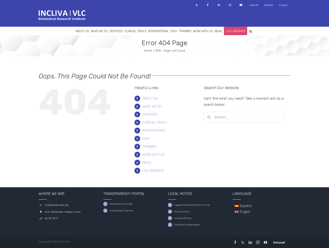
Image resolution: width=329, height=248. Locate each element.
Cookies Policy (182, 218)
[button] (250, 31)
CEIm (146, 139)
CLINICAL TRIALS (154, 122)
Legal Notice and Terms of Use (192, 204)
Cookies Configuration (187, 224)
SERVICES (149, 114)
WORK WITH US (153, 155)
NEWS (146, 163)
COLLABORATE (153, 171)
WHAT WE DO (152, 106)
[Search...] (243, 117)
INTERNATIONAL (154, 130)
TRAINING (149, 147)
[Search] (209, 117)
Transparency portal (120, 203)
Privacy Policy (182, 211)
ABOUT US (150, 98)
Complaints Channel (121, 210)
